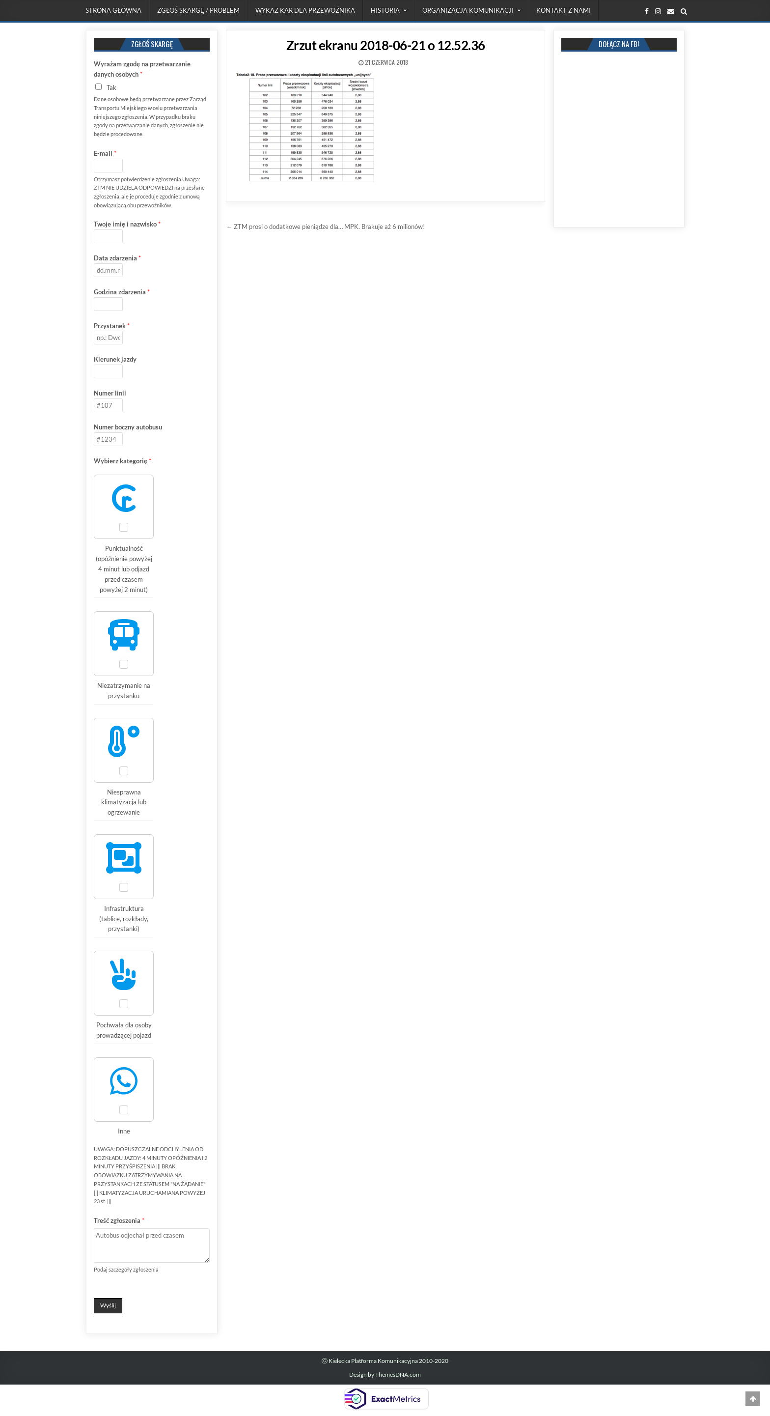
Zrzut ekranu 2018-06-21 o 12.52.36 (385, 45)
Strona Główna (113, 10)
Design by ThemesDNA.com (385, 1374)
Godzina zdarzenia (122, 292)
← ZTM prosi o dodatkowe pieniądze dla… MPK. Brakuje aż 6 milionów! (325, 226)
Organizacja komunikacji (468, 10)
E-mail (105, 153)
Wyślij (108, 1305)
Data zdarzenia (117, 258)
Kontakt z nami (563, 10)
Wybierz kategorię (122, 461)
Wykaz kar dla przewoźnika (305, 10)
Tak (111, 87)
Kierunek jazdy (115, 359)
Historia (385, 10)
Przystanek (112, 326)
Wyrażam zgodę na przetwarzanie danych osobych (142, 69)
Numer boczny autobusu (128, 427)
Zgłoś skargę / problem (198, 10)
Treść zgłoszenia (119, 1220)
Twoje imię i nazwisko (127, 224)
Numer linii (110, 393)
